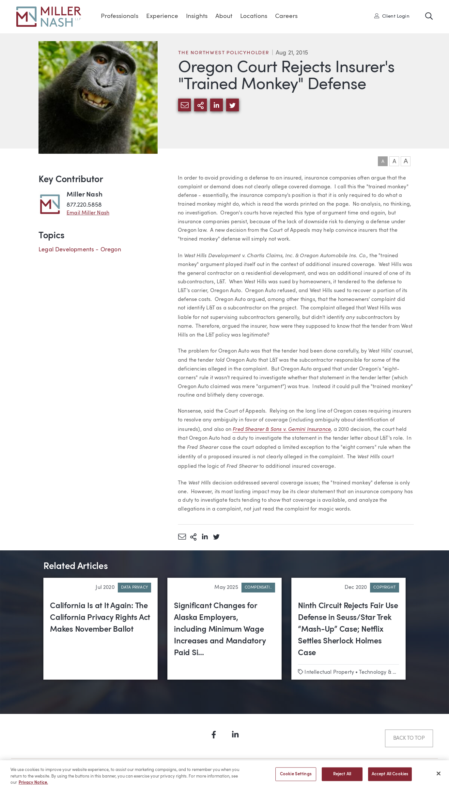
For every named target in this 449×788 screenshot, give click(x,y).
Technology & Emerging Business (398, 672)
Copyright (384, 588)
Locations (253, 16)
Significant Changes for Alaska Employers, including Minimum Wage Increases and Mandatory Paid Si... (220, 629)
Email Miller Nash (88, 213)
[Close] (438, 776)
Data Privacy (134, 588)
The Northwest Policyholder (223, 53)
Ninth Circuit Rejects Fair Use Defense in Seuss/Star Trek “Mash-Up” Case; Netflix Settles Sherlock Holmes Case (348, 629)
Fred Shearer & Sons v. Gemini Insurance (282, 429)
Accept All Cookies (390, 777)
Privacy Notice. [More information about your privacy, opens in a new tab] (33, 785)
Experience (162, 16)
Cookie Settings (296, 777)
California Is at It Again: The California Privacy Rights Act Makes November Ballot (100, 618)
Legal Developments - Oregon (80, 250)
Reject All (342, 777)
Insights (197, 16)
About (223, 16)
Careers (286, 16)
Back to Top (409, 738)
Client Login (392, 16)
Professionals (119, 16)
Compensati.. (258, 588)
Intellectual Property (329, 672)
